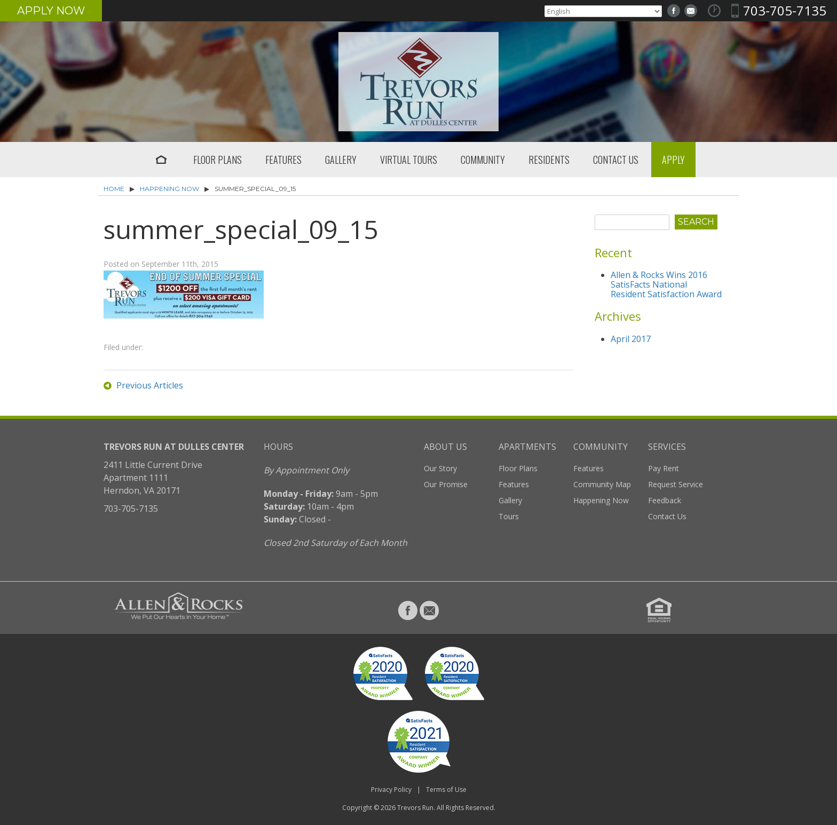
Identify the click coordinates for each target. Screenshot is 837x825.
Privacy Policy (391, 789)
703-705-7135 (784, 10)
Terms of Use (446, 789)
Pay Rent (663, 468)
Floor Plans (217, 159)
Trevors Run (415, 807)
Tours (509, 516)
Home (161, 159)
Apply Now (51, 10)
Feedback (664, 500)
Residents (549, 159)
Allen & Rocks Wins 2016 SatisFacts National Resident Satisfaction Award (666, 284)
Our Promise (446, 484)
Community (483, 159)
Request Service (675, 484)
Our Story (440, 468)
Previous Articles (149, 385)
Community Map (602, 484)
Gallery (341, 159)
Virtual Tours (408, 159)
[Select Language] (603, 11)
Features (283, 159)
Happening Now (169, 189)
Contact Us (615, 159)
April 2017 (631, 339)
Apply (673, 159)
